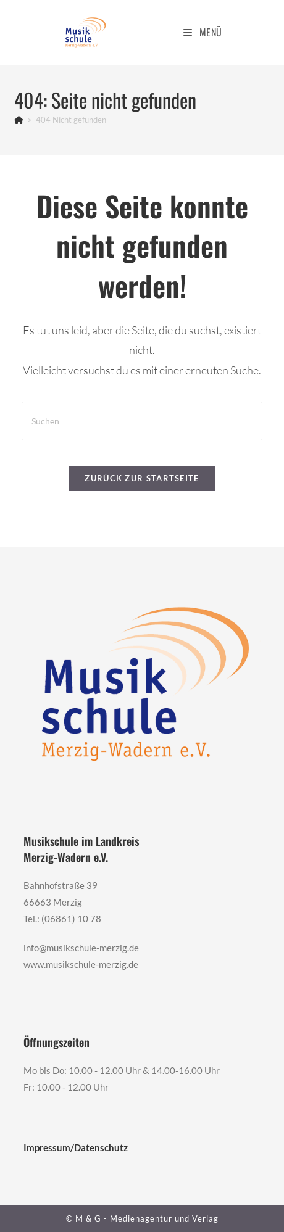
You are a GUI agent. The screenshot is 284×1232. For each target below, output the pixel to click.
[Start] (18, 120)
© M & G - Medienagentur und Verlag (142, 1218)
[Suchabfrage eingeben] (142, 421)
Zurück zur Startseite (142, 478)
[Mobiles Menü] (202, 32)
